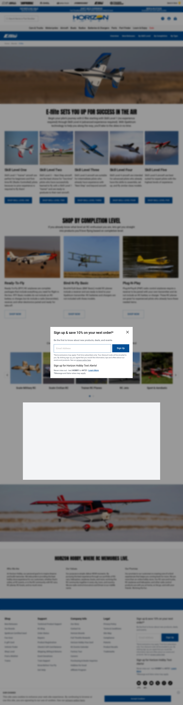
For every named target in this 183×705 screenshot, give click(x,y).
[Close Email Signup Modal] (127, 332)
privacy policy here (83, 360)
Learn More (93, 370)
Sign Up (121, 348)
